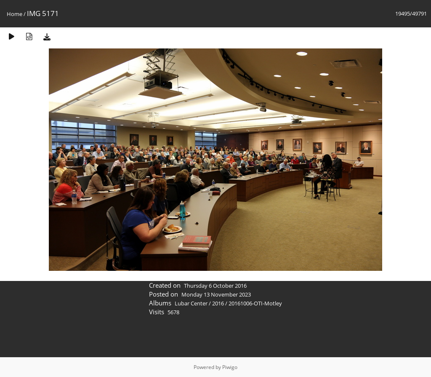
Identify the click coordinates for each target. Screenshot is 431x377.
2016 (218, 303)
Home (14, 14)
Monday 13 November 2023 (216, 294)
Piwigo (229, 367)
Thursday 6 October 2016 (215, 285)
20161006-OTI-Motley (255, 303)
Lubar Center (191, 303)
